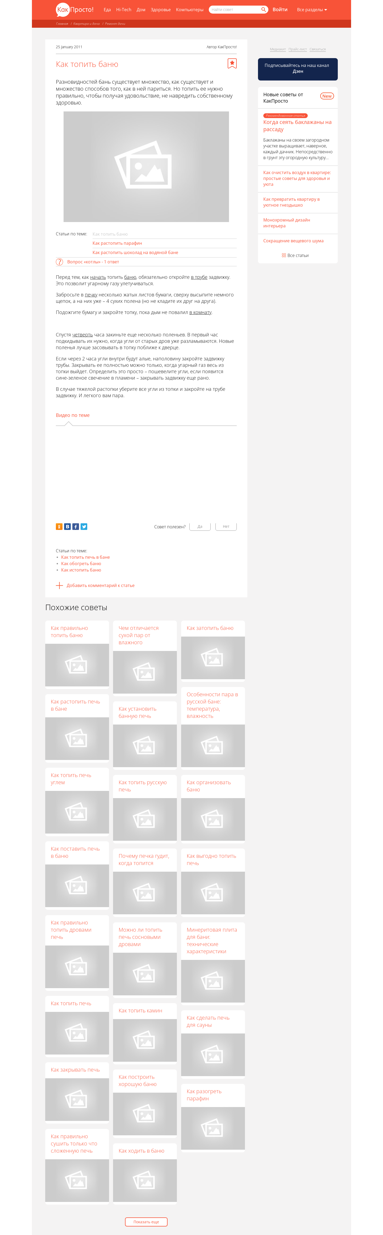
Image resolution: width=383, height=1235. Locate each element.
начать (98, 277)
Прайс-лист (298, 49)
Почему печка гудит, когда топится (144, 859)
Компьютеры (189, 10)
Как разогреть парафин (204, 1095)
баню (130, 277)
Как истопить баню (81, 570)
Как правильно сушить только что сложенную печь (74, 1143)
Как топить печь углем (71, 778)
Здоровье (161, 10)
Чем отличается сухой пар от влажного (139, 635)
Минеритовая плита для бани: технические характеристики (212, 940)
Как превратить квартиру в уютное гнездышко (291, 202)
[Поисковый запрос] (238, 10)
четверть (82, 334)
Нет (226, 526)
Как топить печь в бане (85, 557)
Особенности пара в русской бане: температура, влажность (212, 705)
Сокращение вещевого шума (293, 241)
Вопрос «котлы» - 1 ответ (93, 262)
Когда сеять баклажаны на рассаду (297, 125)
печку (91, 294)
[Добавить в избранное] (232, 63)
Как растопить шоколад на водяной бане (135, 252)
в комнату (200, 312)
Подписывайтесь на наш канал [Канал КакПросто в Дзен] (297, 68)
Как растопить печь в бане (75, 705)
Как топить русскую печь (143, 786)
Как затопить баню (210, 627)
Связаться (318, 49)
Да (200, 526)
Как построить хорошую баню (138, 1080)
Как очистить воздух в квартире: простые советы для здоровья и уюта (297, 178)
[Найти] (263, 10)
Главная (62, 23)
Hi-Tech (123, 10)
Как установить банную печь (138, 712)
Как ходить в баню (142, 1150)
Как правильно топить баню (69, 631)
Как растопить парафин (117, 243)
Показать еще (146, 1221)
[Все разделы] (312, 10)
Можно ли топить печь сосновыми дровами (141, 937)
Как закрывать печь (75, 1069)
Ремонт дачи (115, 23)
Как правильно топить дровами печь (71, 929)
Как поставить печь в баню (75, 852)
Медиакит (278, 49)
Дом (141, 10)
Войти (280, 9)
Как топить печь (71, 1003)
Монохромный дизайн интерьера (286, 223)
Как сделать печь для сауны (208, 1021)
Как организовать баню (209, 786)
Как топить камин (141, 1010)
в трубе (199, 277)
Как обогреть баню (81, 563)
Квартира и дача (86, 23)
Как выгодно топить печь (211, 859)
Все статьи (298, 255)
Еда (107, 10)
